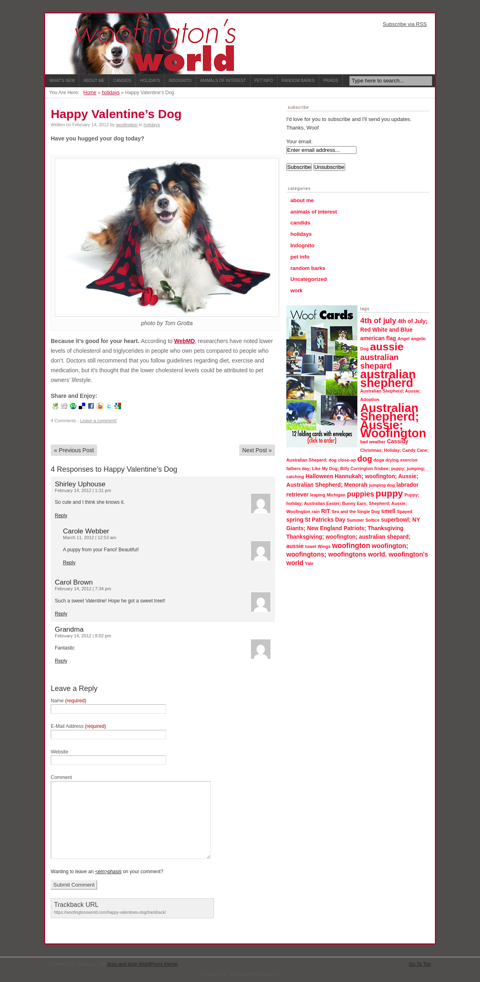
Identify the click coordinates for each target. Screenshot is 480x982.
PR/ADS (330, 80)
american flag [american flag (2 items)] (378, 338)
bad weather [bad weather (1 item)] (372, 441)
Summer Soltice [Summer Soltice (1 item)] (363, 520)
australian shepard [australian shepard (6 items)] (379, 361)
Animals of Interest (223, 80)
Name (68, 701)
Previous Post (74, 450)
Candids (122, 80)
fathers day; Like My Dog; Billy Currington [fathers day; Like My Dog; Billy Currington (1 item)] (329, 468)
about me (302, 200)
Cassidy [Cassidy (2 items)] (398, 441)
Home (89, 92)
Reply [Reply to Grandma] (61, 661)
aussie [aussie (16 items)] (386, 347)
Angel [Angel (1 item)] (404, 338)
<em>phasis (108, 871)
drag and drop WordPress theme (142, 964)
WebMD (184, 341)
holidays (111, 92)
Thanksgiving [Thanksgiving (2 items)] (385, 528)
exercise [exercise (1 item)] (408, 460)
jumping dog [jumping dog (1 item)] (382, 485)
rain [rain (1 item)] (316, 511)
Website (59, 752)
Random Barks (298, 80)
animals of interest (313, 212)
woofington (127, 124)
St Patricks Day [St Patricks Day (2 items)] (325, 520)
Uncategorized (308, 279)
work (296, 290)
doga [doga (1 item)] (379, 460)
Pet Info (264, 80)
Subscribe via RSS (405, 24)
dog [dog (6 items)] (364, 458)
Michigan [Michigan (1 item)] (335, 494)
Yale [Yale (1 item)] (309, 563)
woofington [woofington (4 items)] (351, 546)
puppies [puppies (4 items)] (360, 494)
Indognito (180, 80)
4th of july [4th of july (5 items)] (378, 320)
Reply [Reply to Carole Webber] (69, 562)
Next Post (257, 450)
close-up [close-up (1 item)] (347, 460)
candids (300, 223)
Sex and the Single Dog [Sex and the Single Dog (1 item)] (356, 511)
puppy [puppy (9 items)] (389, 493)
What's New (62, 80)
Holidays (150, 80)
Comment (61, 777)
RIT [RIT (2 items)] (325, 511)
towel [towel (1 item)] (310, 546)
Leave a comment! (98, 420)
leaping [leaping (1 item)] (317, 494)
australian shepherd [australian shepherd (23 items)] (388, 378)
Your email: (299, 141)
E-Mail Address (78, 726)
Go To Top (420, 964)
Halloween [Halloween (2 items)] (319, 476)
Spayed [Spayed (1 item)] (404, 511)
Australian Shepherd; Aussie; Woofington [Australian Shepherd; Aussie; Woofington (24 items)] (393, 420)
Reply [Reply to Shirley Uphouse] (61, 515)
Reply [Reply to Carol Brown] (61, 614)
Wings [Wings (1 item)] (324, 546)
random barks (307, 268)
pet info (299, 257)
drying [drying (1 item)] (392, 460)
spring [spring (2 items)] (294, 520)
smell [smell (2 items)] (388, 511)
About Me (93, 80)
